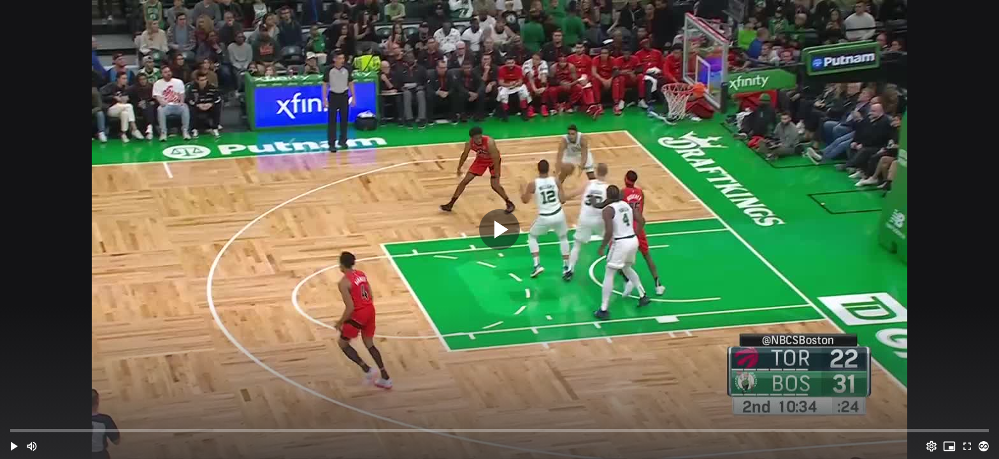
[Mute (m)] (32, 446)
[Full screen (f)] (967, 446)
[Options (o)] (931, 446)
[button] (14, 446)
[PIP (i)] (949, 446)
